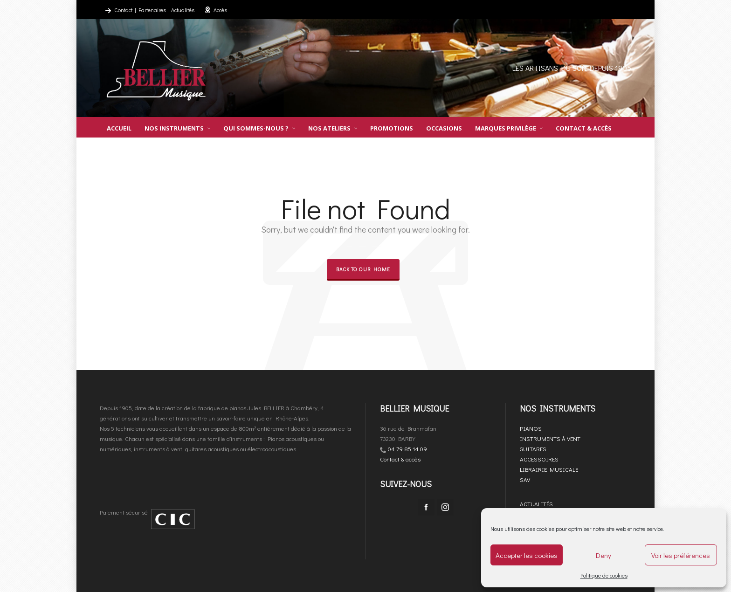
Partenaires (152, 10)
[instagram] (445, 507)
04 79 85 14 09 (407, 449)
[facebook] (426, 507)
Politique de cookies (604, 575)
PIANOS (531, 428)
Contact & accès (400, 459)
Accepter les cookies (527, 555)
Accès (215, 10)
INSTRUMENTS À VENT (550, 438)
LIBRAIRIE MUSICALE (549, 469)
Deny (603, 555)
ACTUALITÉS (536, 504)
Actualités (182, 10)
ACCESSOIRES (539, 459)
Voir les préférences (680, 555)
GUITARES (533, 449)
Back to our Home (363, 269)
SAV (525, 479)
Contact (123, 10)
